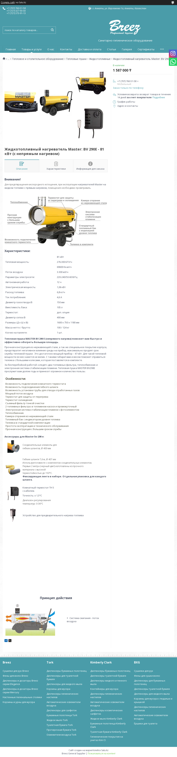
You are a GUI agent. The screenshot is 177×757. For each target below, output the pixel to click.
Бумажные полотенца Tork (62, 715)
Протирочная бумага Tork (61, 729)
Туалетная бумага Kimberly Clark (108, 731)
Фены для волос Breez (15, 675)
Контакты (66, 49)
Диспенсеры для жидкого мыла (64, 684)
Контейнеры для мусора (104, 688)
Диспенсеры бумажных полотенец (67, 670)
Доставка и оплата (89, 49)
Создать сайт (8, 2)
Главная (11, 49)
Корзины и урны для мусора (19, 702)
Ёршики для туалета (145, 723)
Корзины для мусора (58, 688)
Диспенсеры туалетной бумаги (108, 675)
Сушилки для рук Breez (16, 670)
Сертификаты (146, 49)
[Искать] (52, 30)
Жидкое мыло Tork (57, 720)
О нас (50, 49)
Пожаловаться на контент (101, 753)
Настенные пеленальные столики (22, 697)
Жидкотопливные (100, 59)
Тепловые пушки (76, 59)
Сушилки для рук (143, 670)
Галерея (127, 49)
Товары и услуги (31, 49)
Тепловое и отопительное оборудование (38, 59)
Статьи (111, 49)
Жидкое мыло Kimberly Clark (106, 718)
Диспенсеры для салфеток (62, 710)
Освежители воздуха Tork (61, 734)
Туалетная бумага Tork (60, 725)
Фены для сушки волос (147, 675)
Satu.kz (104, 750)
